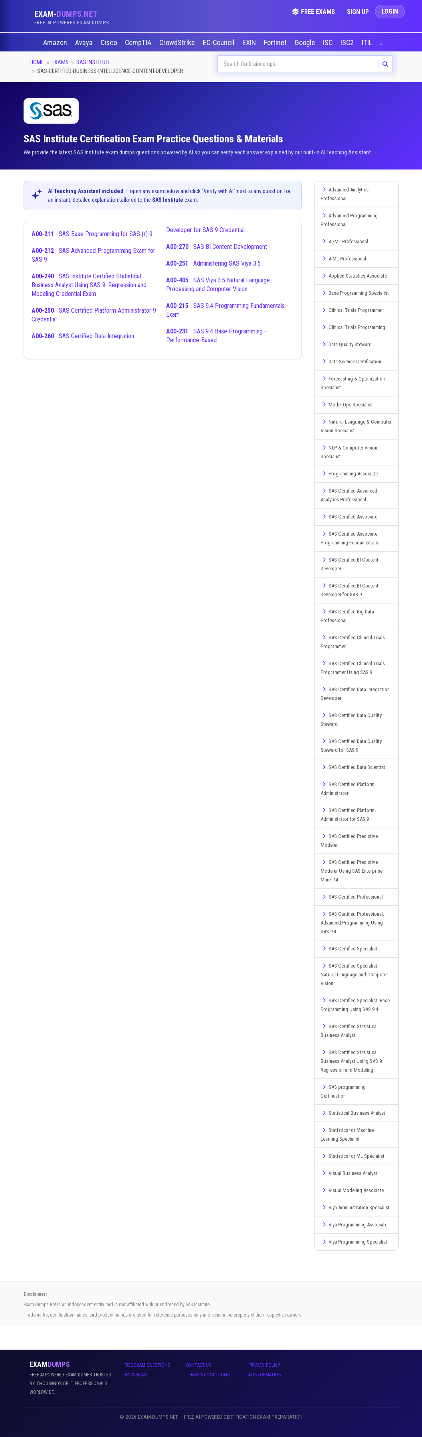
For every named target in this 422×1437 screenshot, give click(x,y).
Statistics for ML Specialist (352, 1156)
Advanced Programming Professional (349, 220)
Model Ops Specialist (347, 405)
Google (306, 42)
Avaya (84, 42)
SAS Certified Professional (352, 897)
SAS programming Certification (343, 1091)
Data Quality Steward (346, 344)
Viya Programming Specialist (354, 1242)
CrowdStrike (177, 42)
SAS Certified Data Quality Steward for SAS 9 (351, 745)
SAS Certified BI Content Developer (349, 564)
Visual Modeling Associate (352, 1190)
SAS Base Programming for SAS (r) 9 (92, 234)
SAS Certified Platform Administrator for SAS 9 (347, 814)
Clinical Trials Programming (353, 327)
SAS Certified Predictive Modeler (349, 840)
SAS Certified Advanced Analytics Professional (349, 495)
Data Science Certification (351, 362)
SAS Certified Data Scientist (353, 767)
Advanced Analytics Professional (345, 194)
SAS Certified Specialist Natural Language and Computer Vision (354, 974)
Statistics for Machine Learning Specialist (347, 1134)
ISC (328, 42)
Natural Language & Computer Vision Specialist (356, 426)
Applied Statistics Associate (354, 276)
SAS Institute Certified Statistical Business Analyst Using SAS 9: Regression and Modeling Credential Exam (89, 285)
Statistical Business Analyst (353, 1113)
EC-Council (219, 42)
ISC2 (348, 42)
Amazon (56, 42)
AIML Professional (343, 259)
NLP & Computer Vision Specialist (349, 452)
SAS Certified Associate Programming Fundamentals (349, 538)
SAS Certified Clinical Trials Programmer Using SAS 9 (353, 667)
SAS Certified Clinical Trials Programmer (353, 642)
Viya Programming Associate (354, 1225)
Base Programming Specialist (355, 293)
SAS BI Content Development (216, 246)
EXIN (250, 42)
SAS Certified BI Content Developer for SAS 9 (349, 590)
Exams (60, 62)
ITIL (368, 42)
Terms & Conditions (208, 1375)
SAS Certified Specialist (349, 949)
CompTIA (139, 42)
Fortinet (276, 42)
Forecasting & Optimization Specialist (353, 383)
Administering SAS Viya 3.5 (213, 263)
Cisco (110, 42)
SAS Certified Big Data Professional (347, 616)
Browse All (136, 1375)
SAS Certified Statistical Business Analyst (349, 1030)
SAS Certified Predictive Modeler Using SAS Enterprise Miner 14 (351, 871)
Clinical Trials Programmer (352, 310)
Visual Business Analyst (349, 1173)
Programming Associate (349, 474)
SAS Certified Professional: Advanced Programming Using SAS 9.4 (352, 922)
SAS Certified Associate (349, 517)
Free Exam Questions (146, 1365)
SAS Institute (93, 62)
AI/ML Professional (344, 241)
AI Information (264, 1375)
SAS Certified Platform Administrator (347, 788)
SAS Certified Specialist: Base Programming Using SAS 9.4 (355, 1004)
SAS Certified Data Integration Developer (355, 693)
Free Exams (313, 12)
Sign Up (358, 12)
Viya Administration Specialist (355, 1207)
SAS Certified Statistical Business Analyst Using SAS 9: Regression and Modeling (352, 1061)
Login (390, 11)
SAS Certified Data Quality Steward (351, 719)
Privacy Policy (264, 1365)
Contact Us (198, 1365)
